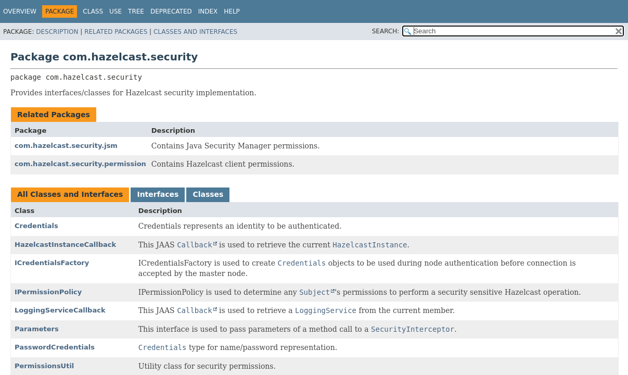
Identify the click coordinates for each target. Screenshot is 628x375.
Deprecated (171, 11)
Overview (19, 11)
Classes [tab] (208, 194)
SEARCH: (386, 31)
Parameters (37, 329)
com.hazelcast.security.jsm (66, 145)
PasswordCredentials (55, 347)
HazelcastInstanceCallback (65, 244)
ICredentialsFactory (52, 263)
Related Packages (115, 31)
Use (115, 11)
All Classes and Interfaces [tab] (70, 194)
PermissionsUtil (44, 366)
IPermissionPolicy (48, 292)
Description (57, 31)
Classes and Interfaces (195, 31)
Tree (136, 11)
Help (232, 11)
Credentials (36, 226)
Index (208, 11)
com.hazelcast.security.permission (80, 164)
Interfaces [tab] (157, 194)
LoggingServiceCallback (60, 310)
